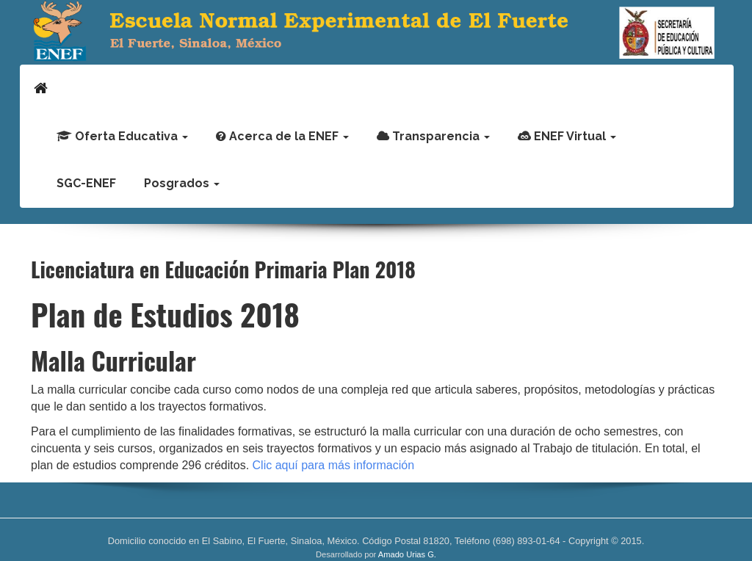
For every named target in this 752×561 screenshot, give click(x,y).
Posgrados (182, 183)
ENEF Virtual (567, 136)
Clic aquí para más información (331, 465)
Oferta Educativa (122, 136)
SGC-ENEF (86, 183)
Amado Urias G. (407, 554)
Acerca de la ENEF (282, 136)
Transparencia (433, 136)
